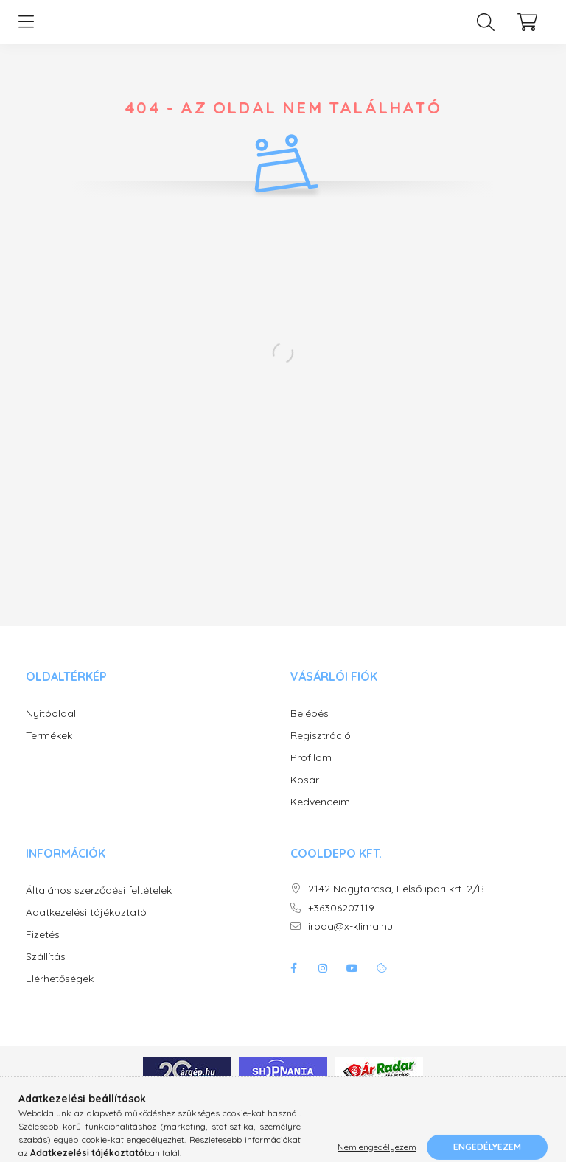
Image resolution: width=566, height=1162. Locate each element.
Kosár (304, 794)
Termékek (49, 750)
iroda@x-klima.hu (350, 941)
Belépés (309, 728)
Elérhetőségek (60, 993)
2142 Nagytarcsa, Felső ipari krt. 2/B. (397, 903)
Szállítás (46, 971)
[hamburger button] (26, 29)
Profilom (311, 772)
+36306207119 (341, 923)
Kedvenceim (320, 817)
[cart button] (527, 29)
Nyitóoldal (51, 728)
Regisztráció (320, 750)
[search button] (485, 29)
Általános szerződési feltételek (99, 905)
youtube (352, 983)
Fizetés (43, 949)
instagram (323, 983)
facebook (293, 983)
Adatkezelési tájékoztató (86, 927)
